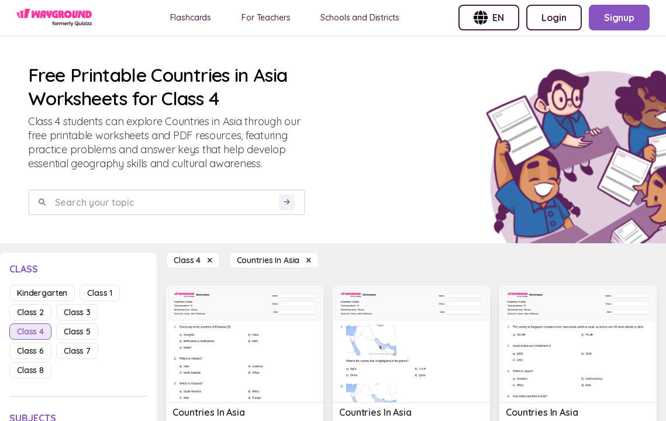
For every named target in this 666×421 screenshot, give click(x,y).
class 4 (30, 331)
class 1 (99, 293)
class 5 (77, 331)
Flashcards (191, 17)
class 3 (77, 312)
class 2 (30, 312)
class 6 (30, 351)
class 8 (30, 370)
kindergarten (42, 293)
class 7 (77, 351)
